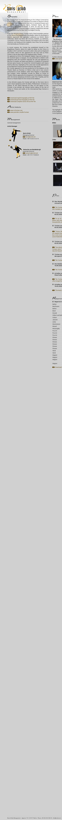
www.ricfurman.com (16, 110)
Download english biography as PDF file (22, 98)
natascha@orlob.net (32, 153)
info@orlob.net (57, 818)
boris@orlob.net (31, 137)
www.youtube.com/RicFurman (19, 112)
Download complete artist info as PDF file (23, 101)
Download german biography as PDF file (22, 100)
